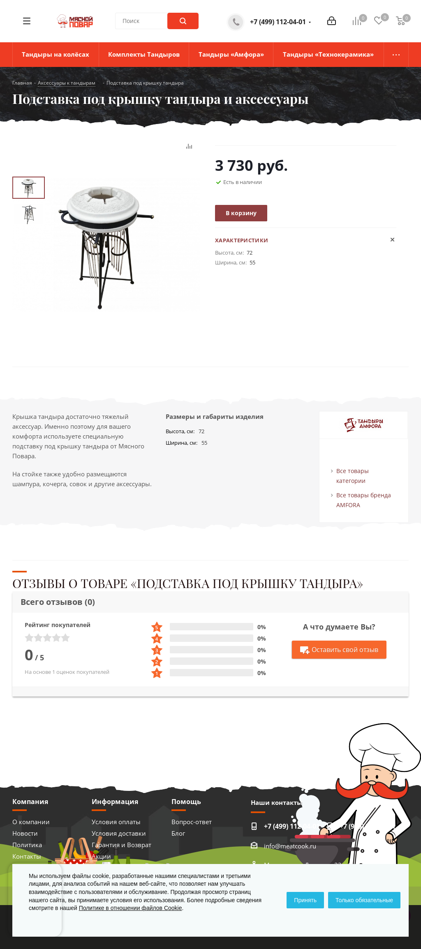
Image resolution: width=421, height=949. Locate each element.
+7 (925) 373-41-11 (368, 826)
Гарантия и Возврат (121, 845)
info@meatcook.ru (290, 846)
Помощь (186, 801)
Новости (25, 833)
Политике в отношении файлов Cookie (130, 908)
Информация (115, 801)
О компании (31, 822)
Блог (178, 833)
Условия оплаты (116, 822)
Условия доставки (119, 833)
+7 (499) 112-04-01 (278, 21)
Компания (30, 801)
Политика (27, 845)
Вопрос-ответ (191, 822)
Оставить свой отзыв (339, 650)
